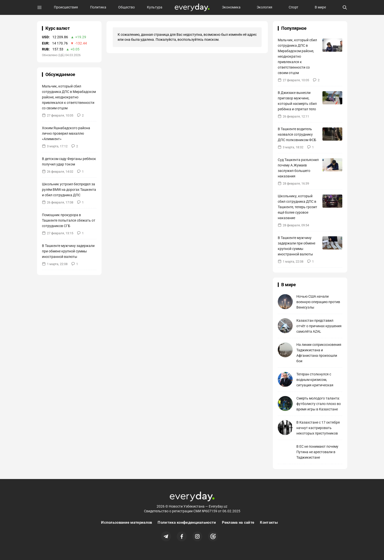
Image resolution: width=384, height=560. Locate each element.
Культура (154, 7)
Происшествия (66, 7)
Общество (126, 7)
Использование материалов (126, 522)
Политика (98, 7)
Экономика (231, 7)
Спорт (293, 7)
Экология (264, 7)
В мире (320, 7)
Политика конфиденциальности (187, 522)
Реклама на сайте (238, 522)
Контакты (269, 522)
